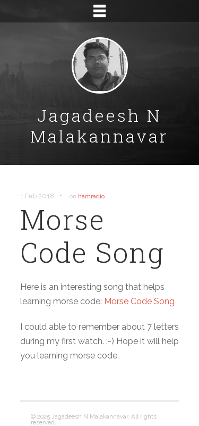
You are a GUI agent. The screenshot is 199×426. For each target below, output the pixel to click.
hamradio (91, 196)
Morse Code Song (139, 301)
